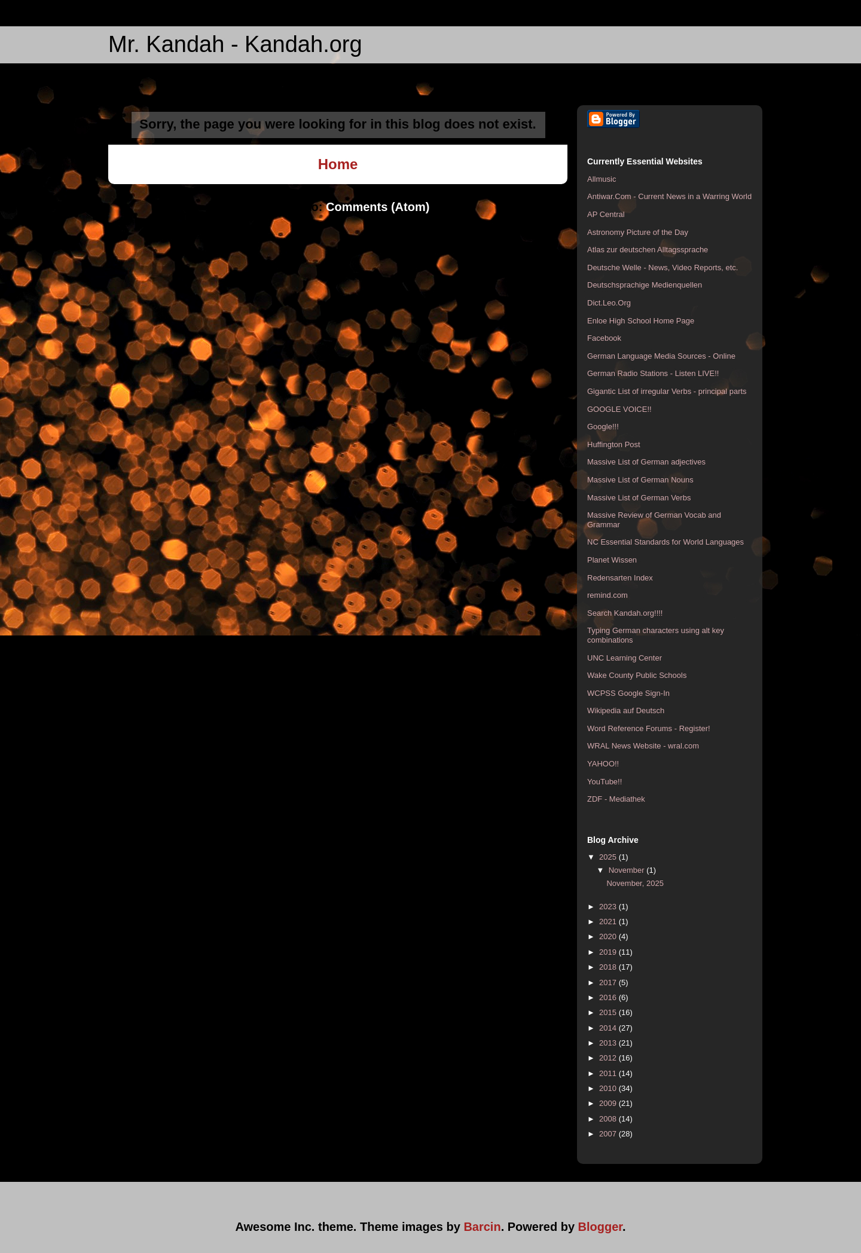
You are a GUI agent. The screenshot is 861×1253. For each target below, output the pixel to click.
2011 (609, 1073)
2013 (609, 1042)
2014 (609, 1027)
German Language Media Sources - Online (661, 356)
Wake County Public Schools (636, 675)
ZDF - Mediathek (616, 798)
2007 (609, 1133)
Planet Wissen (612, 559)
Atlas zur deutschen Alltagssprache (647, 249)
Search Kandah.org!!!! (624, 613)
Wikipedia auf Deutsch (625, 710)
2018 (609, 966)
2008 (609, 1118)
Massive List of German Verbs (639, 497)
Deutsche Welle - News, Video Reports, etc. (662, 267)
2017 (609, 982)
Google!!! (603, 426)
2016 (609, 997)
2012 (609, 1057)
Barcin (481, 1226)
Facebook (604, 338)
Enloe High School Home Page (640, 320)
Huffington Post (613, 444)
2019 (609, 952)
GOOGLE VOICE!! (619, 409)
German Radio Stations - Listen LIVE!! (653, 373)
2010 (609, 1088)
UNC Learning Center (624, 657)
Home (338, 164)
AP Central (606, 214)
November (628, 870)
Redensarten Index (620, 577)
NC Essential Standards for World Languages (665, 541)
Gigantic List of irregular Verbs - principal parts (667, 391)
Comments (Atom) (377, 206)
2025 (609, 856)
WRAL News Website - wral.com (643, 745)
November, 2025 (634, 883)
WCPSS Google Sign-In (628, 693)
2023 (609, 906)
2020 (609, 936)
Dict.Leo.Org (609, 302)
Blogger (600, 1226)
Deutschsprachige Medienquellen (644, 284)
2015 (609, 1012)
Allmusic (601, 179)
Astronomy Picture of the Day (637, 232)
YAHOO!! (603, 763)
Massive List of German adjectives (646, 461)
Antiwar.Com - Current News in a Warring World (669, 196)
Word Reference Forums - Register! (648, 728)
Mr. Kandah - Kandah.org (235, 44)
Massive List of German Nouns (640, 479)
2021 (609, 921)
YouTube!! (604, 781)
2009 (609, 1103)
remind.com (607, 595)
